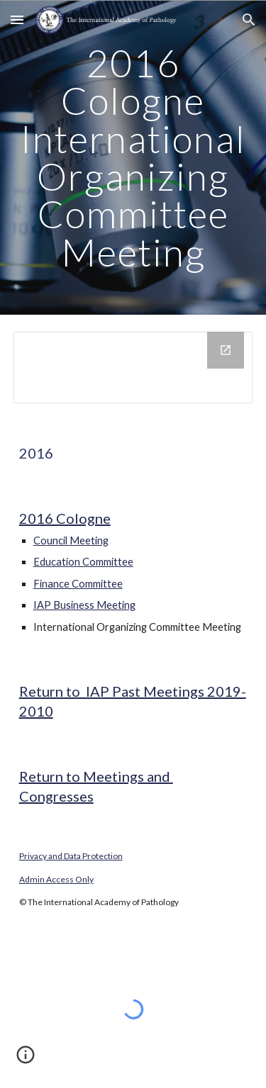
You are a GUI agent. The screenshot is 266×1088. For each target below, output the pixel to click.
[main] (133, 157)
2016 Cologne (65, 518)
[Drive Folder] (133, 367)
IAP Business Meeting (84, 605)
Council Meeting (71, 540)
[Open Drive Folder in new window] (225, 350)
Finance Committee (78, 584)
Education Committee (83, 562)
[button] (17, 19)
